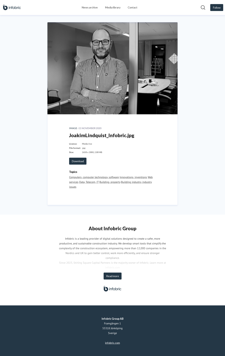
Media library (112, 7)
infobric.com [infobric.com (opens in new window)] (112, 342)
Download (78, 161)
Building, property (109, 182)
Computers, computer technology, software (94, 177)
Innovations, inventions (133, 177)
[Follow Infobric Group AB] (216, 7)
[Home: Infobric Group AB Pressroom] (12, 7)
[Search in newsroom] (203, 7)
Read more (112, 276)
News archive (90, 7)
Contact (132, 7)
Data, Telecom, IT (89, 182)
